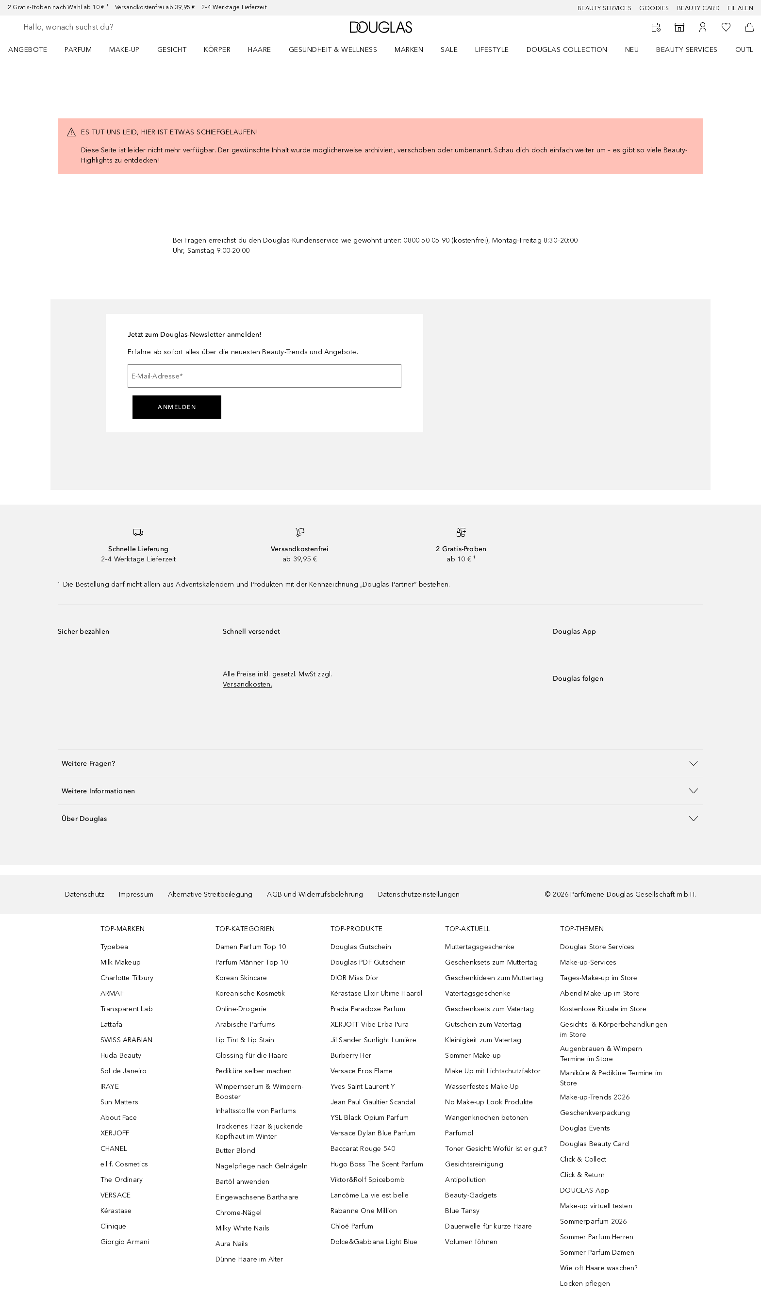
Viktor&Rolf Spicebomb (368, 1180)
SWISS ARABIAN (126, 1040)
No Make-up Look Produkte (489, 1102)
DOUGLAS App (584, 1190)
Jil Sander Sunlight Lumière (373, 1040)
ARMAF (112, 993)
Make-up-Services (588, 962)
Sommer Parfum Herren (596, 1237)
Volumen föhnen (471, 1242)
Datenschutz (84, 894)
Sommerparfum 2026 (593, 1221)
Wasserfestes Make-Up (482, 1086)
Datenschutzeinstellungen (419, 894)
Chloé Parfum (352, 1226)
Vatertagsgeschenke (478, 993)
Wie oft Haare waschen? (598, 1268)
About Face (118, 1118)
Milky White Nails (242, 1228)
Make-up (124, 50)
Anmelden (177, 407)
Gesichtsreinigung (474, 1164)
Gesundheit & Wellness (333, 50)
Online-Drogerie (241, 1009)
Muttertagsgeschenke (479, 947)
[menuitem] (34, 49)
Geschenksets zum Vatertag (489, 1009)
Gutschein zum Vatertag (483, 1024)
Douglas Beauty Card (594, 1144)
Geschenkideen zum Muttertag (494, 978)
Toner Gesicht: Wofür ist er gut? (495, 1149)
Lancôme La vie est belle (370, 1195)
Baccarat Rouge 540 (363, 1149)
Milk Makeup (120, 962)
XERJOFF (114, 1133)
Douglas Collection (567, 50)
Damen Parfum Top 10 (250, 947)
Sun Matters (119, 1102)
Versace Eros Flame (362, 1071)
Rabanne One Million (364, 1211)
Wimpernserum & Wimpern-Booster (259, 1091)
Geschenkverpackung (595, 1113)
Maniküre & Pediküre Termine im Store (611, 1078)
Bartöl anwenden (242, 1182)
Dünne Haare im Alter (249, 1259)
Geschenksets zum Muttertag (491, 962)
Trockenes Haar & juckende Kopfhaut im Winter (259, 1131)
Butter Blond (235, 1151)
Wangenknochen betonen (486, 1118)
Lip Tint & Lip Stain (245, 1040)
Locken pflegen (585, 1283)
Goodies (654, 8)
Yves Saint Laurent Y (363, 1086)
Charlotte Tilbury (126, 978)
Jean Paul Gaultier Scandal (373, 1102)
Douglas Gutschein (361, 947)
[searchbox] (94, 27)
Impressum (136, 894)
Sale (449, 50)
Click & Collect (583, 1159)
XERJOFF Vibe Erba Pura (370, 1024)
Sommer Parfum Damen (597, 1252)
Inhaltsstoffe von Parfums (256, 1111)
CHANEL (113, 1149)
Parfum (78, 50)
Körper (217, 50)
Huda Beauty (120, 1055)
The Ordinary (121, 1180)
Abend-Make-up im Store (600, 993)
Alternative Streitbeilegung (210, 894)
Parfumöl (459, 1133)
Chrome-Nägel (238, 1213)
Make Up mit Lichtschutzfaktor (493, 1071)
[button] (380, 763)
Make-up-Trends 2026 (594, 1097)
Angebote (27, 50)
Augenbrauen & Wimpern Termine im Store (601, 1054)
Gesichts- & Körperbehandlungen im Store (613, 1029)
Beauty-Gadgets (471, 1195)
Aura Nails (231, 1244)
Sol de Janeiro (123, 1071)
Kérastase (116, 1211)
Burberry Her (351, 1055)
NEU (632, 50)
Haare (259, 50)
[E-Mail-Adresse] (264, 376)
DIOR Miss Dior (355, 978)
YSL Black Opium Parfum (370, 1118)
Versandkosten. (247, 684)
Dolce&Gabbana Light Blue (374, 1242)
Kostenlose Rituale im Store (603, 1009)
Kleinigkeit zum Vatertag (483, 1040)
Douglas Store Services (597, 947)
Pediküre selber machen (253, 1071)
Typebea (114, 947)
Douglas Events (585, 1128)
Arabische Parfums (245, 1024)
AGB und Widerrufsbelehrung (315, 894)
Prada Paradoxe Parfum (368, 1009)
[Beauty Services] (656, 27)
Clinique (113, 1226)
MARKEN (409, 50)
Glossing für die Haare (251, 1055)
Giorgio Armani (124, 1242)
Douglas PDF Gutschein (368, 962)
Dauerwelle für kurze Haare (488, 1226)
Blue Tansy (462, 1211)
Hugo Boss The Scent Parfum (377, 1164)
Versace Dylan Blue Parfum (373, 1133)
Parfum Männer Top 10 (251, 962)
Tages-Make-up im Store (598, 978)
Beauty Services (605, 8)
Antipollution (465, 1180)
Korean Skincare (241, 978)
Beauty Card (698, 8)
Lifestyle (492, 50)
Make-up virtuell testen (596, 1206)
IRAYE (109, 1086)
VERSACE (115, 1195)
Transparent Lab (126, 1009)
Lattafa (111, 1024)
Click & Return (582, 1175)
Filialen (740, 8)
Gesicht (172, 50)
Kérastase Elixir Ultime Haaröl (377, 993)
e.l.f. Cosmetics (124, 1164)
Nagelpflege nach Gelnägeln (261, 1166)
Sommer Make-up (473, 1055)
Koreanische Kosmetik (250, 993)
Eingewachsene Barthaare (257, 1197)
